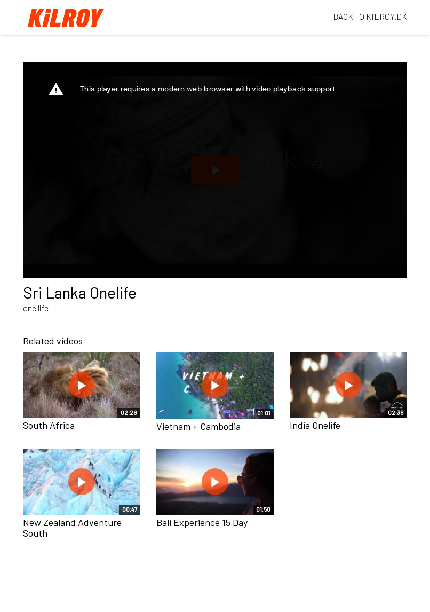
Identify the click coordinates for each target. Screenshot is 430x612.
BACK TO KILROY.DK (370, 16)
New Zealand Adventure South (72, 527)
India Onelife (315, 425)
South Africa (49, 425)
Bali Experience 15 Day (202, 522)
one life (36, 308)
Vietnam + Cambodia (198, 426)
